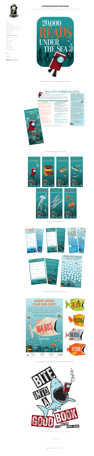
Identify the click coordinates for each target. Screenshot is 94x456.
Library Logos (9, 33)
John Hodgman (9, 40)
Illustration (8, 23)
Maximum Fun (9, 37)
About (7, 53)
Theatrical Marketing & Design (13, 28)
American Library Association (12, 26)
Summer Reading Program (11, 35)
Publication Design (10, 30)
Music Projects (9, 47)
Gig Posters (8, 46)
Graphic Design (9, 25)
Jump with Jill (9, 42)
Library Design (9, 32)
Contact (8, 56)
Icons (7, 39)
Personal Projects (9, 49)
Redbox (7, 44)
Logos (7, 21)
